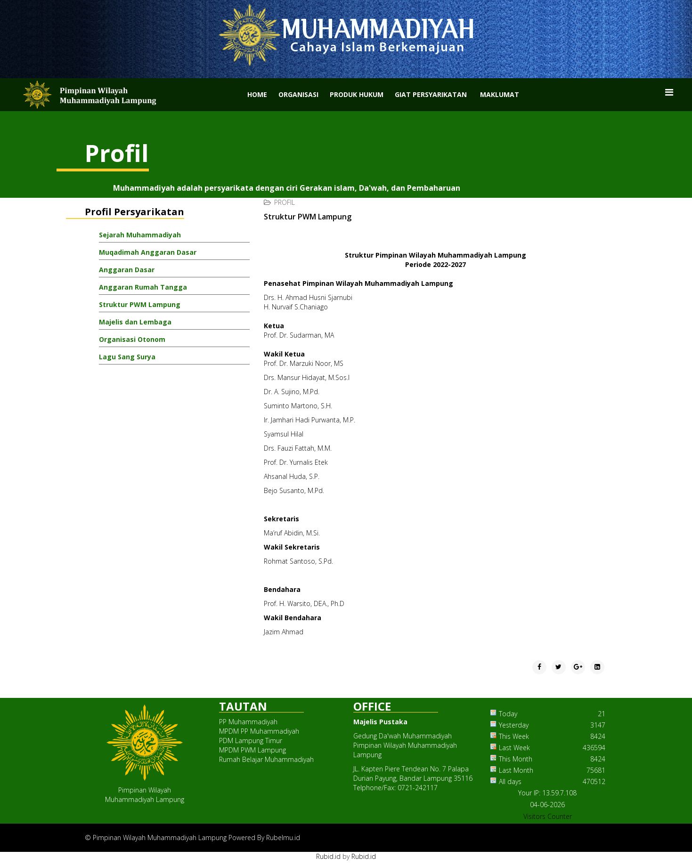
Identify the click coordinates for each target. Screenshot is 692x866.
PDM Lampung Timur (250, 740)
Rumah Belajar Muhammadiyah (266, 759)
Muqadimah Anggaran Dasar (147, 252)
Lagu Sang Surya (127, 356)
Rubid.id (328, 856)
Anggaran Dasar (127, 269)
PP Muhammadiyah (248, 721)
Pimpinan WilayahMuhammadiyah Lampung (144, 794)
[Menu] (669, 92)
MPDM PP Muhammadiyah (259, 731)
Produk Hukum (356, 94)
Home (257, 94)
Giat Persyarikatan (431, 94)
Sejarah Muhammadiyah (140, 234)
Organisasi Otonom (132, 339)
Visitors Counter (547, 816)
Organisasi (298, 94)
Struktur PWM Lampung (139, 304)
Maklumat (499, 94)
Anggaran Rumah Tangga (143, 287)
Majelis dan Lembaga (135, 321)
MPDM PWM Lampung (252, 749)
